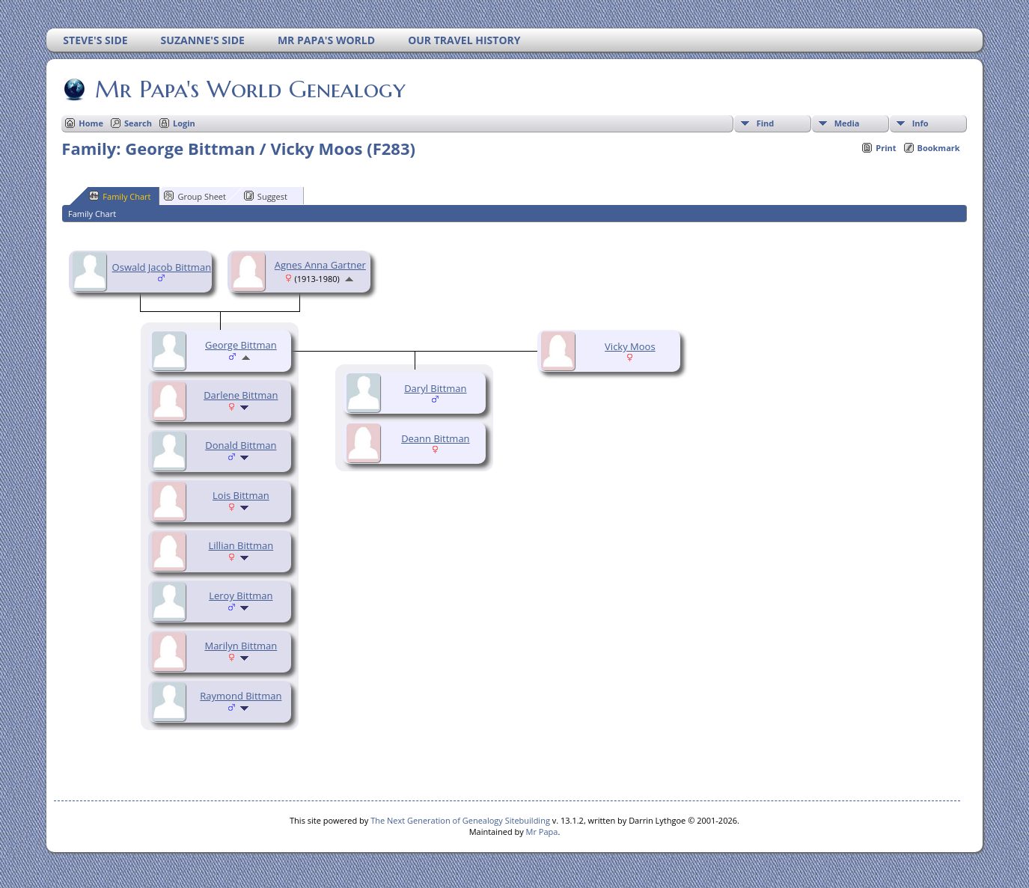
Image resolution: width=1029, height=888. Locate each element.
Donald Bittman (240, 445)
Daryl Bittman (435, 388)
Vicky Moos (630, 346)
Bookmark (938, 147)
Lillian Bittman (241, 545)
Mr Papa (542, 831)
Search (138, 123)
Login (184, 123)
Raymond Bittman (240, 695)
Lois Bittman (241, 495)
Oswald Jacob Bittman (162, 267)
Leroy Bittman (240, 595)
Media (847, 123)
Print (886, 147)
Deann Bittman (435, 438)
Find (766, 123)
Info (920, 123)
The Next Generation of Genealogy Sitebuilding (460, 820)
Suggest (265, 196)
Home (91, 123)
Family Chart (119, 196)
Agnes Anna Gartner (320, 265)
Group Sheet (195, 196)
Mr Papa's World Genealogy (249, 89)
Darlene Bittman (241, 395)
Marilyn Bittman (240, 645)
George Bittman (241, 345)
